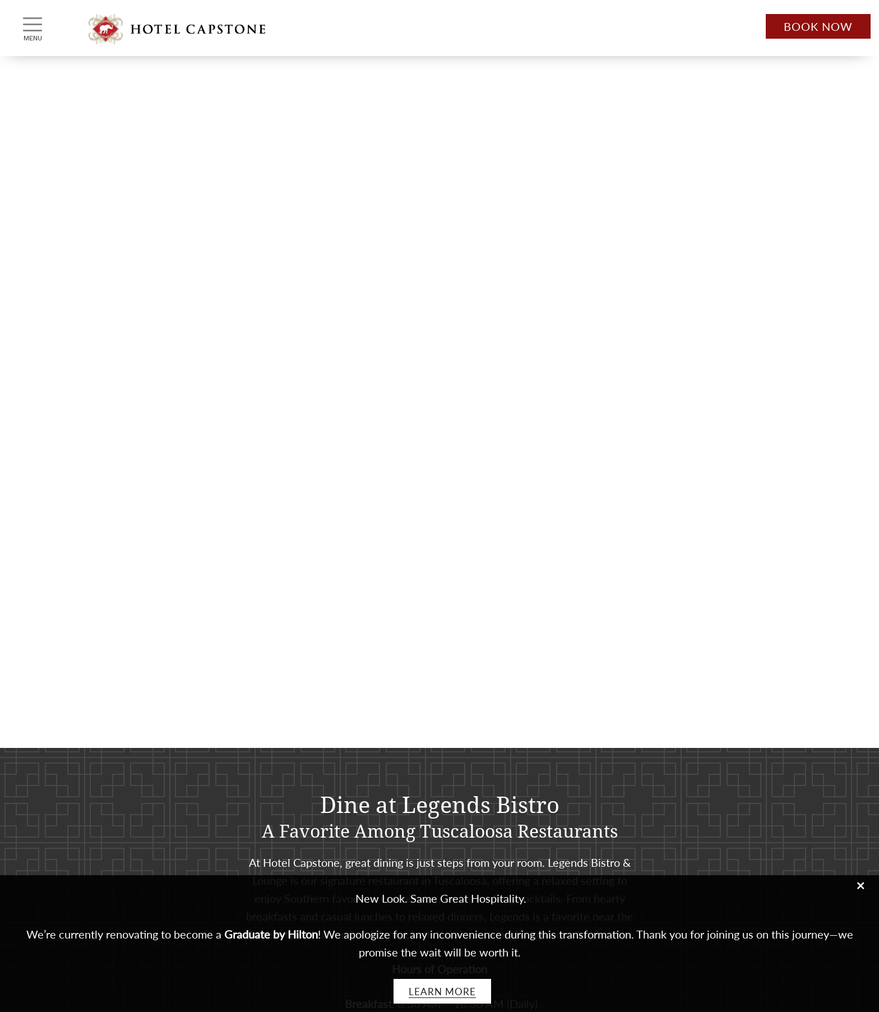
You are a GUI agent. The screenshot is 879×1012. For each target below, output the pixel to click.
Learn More (442, 991)
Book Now (818, 26)
